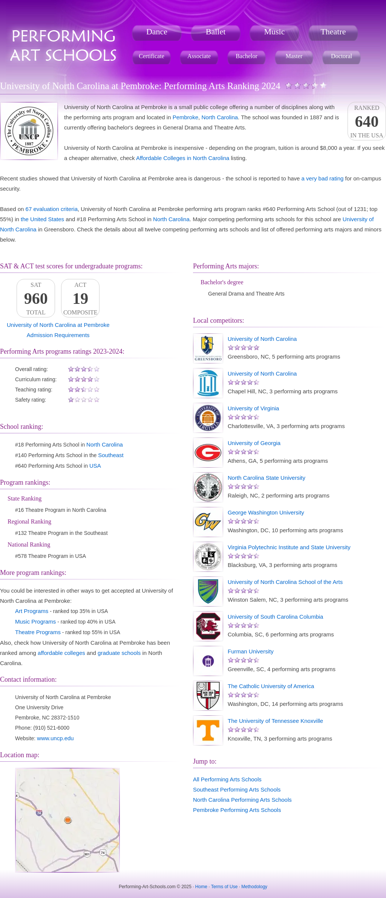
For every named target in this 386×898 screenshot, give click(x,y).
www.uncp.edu (55, 738)
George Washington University (266, 512)
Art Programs (31, 611)
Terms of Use (224, 886)
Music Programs (35, 621)
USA (95, 465)
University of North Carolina (262, 339)
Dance (156, 31)
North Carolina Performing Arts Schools (242, 799)
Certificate (151, 56)
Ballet (216, 31)
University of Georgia (254, 443)
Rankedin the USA (367, 122)
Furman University (251, 651)
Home (201, 886)
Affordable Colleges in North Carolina (182, 158)
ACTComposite (80, 299)
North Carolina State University (266, 477)
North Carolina (219, 117)
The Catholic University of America (271, 686)
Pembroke (185, 117)
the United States (42, 219)
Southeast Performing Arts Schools (237, 789)
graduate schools (119, 653)
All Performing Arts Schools (227, 779)
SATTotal (36, 299)
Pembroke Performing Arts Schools (237, 810)
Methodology (254, 886)
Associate (199, 56)
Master (294, 56)
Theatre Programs (38, 632)
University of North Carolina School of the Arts (285, 582)
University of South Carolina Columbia (275, 616)
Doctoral (341, 56)
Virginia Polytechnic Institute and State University (289, 547)
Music (274, 31)
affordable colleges (61, 653)
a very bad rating (323, 178)
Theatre (333, 31)
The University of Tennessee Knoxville (275, 721)
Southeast (111, 455)
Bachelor (246, 56)
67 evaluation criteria (52, 209)
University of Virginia (253, 408)
